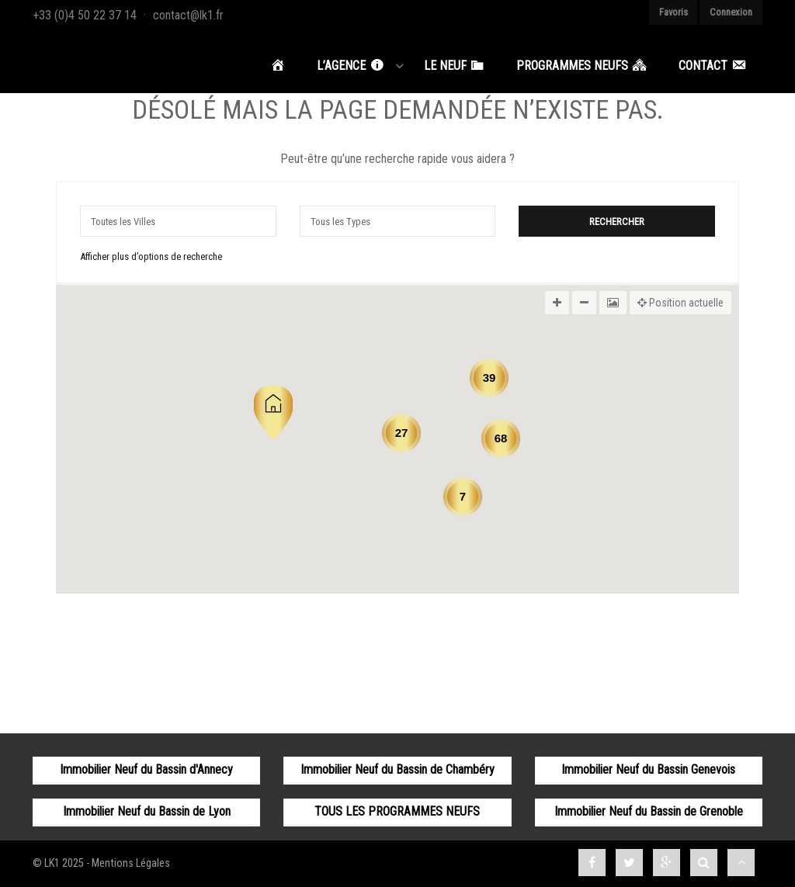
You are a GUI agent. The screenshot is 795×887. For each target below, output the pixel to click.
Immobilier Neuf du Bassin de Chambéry (397, 769)
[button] (273, 412)
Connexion (731, 12)
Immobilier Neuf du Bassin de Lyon (147, 811)
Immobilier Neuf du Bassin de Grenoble (648, 811)
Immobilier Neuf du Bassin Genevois (648, 769)
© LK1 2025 (58, 863)
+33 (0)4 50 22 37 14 (85, 15)
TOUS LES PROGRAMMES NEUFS (397, 811)
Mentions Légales (131, 863)
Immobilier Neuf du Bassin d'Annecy (146, 769)
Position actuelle (680, 302)
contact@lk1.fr (188, 15)
